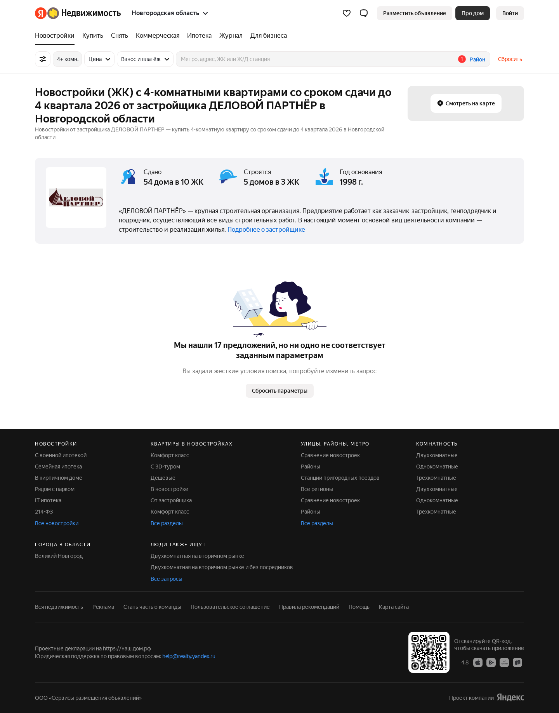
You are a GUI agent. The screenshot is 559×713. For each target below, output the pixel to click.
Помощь (359, 607)
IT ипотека (48, 500)
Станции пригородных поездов (340, 478)
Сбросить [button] (510, 59)
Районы (310, 466)
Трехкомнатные (436, 478)
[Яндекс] (41, 13)
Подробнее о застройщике (266, 229)
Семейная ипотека (58, 466)
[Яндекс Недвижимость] (84, 13)
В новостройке (169, 489)
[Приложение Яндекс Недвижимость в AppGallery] (504, 662)
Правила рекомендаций (309, 607)
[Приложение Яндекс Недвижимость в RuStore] (517, 662)
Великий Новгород (59, 556)
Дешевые (163, 478)
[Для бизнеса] (267, 35)
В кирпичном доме (58, 478)
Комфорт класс (170, 455)
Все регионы (317, 489)
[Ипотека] (199, 35)
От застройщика (171, 500)
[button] (364, 13)
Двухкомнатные (437, 455)
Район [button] (477, 59)
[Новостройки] (56, 35)
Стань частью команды (152, 607)
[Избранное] (347, 13)
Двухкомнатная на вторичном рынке (197, 556)
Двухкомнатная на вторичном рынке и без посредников (222, 567)
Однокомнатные (437, 466)
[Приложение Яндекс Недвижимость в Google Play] (491, 662)
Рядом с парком (55, 489)
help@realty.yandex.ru (188, 656)
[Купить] (92, 35)
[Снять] (119, 35)
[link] (510, 13)
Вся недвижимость (59, 607)
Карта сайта (394, 607)
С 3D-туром (165, 466)
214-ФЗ (44, 512)
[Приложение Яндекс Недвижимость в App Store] (478, 662)
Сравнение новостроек (330, 455)
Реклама (103, 607)
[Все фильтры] (42, 59)
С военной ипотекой (61, 455)
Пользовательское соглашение (230, 607)
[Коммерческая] (157, 35)
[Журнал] (231, 35)
